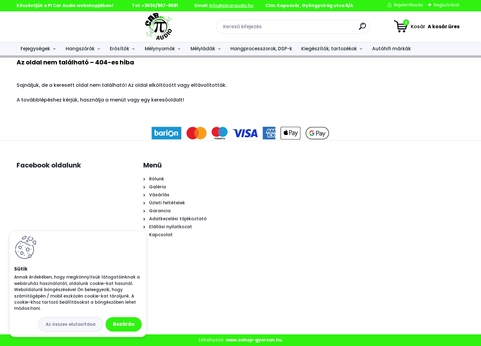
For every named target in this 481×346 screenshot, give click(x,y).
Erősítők (119, 48)
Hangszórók (80, 48)
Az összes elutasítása (70, 324)
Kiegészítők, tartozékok (329, 48)
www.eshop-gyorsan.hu (254, 340)
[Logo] (54, 26)
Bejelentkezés (408, 5)
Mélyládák (202, 48)
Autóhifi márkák (391, 48)
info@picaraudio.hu (231, 5)
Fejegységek (35, 48)
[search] (309, 29)
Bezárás (123, 324)
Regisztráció (447, 5)
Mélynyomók (160, 48)
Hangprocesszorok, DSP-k (261, 48)
